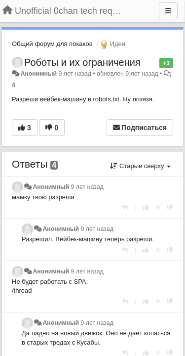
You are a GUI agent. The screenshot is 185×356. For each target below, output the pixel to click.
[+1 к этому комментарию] (146, 207)
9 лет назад (87, 186)
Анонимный (38, 73)
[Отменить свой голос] (157, 207)
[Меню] (168, 10)
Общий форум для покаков (52, 43)
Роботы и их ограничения (82, 62)
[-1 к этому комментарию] (170, 207)
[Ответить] (125, 207)
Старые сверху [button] (140, 166)
